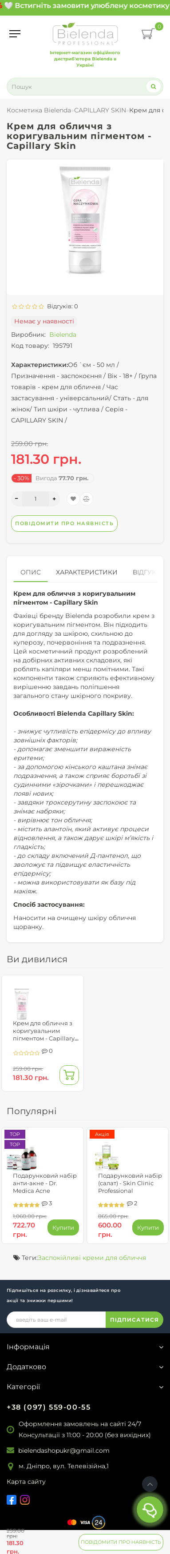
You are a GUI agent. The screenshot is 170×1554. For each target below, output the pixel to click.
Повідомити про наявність (121, 1542)
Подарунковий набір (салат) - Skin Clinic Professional (130, 1183)
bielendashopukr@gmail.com (64, 1450)
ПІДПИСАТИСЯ (134, 1319)
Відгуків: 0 (61, 306)
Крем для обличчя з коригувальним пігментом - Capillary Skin (44, 1034)
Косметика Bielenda (39, 110)
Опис (30, 572)
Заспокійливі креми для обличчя (92, 1258)
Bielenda (62, 335)
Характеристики (87, 572)
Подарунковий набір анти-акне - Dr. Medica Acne (45, 1183)
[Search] (153, 86)
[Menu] (15, 34)
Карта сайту (26, 1482)
